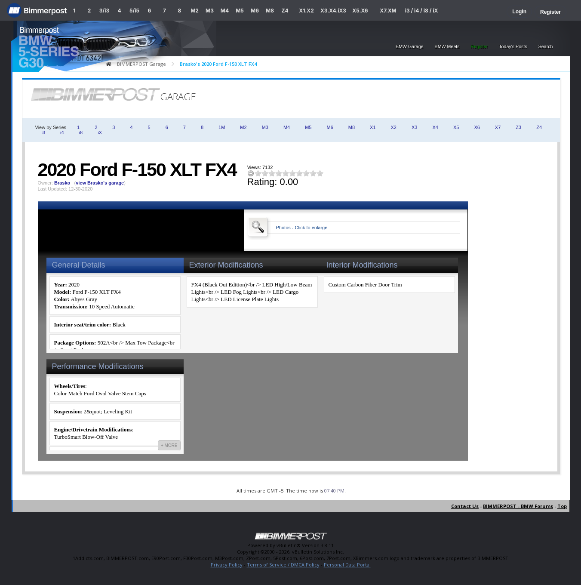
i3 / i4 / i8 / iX (421, 10)
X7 (498, 127)
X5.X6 (360, 10)
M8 (270, 10)
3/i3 (104, 10)
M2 (195, 10)
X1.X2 (306, 10)
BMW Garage (410, 46)
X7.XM (388, 10)
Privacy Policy (227, 564)
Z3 (518, 127)
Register (550, 12)
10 (320, 173)
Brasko (62, 182)
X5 (456, 127)
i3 (44, 132)
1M (221, 127)
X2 (394, 127)
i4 (62, 132)
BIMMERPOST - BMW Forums (518, 506)
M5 (240, 10)
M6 (255, 10)
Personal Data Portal (347, 564)
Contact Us (465, 506)
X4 (435, 127)
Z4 (284, 10)
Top (562, 506)
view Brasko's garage (100, 182)
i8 (81, 132)
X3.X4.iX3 (333, 10)
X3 (414, 127)
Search (545, 46)
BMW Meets (447, 46)
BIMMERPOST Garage (141, 64)
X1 (372, 127)
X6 (477, 127)
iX (100, 132)
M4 (225, 10)
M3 (210, 10)
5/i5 (134, 10)
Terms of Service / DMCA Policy (283, 564)
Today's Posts (513, 46)
